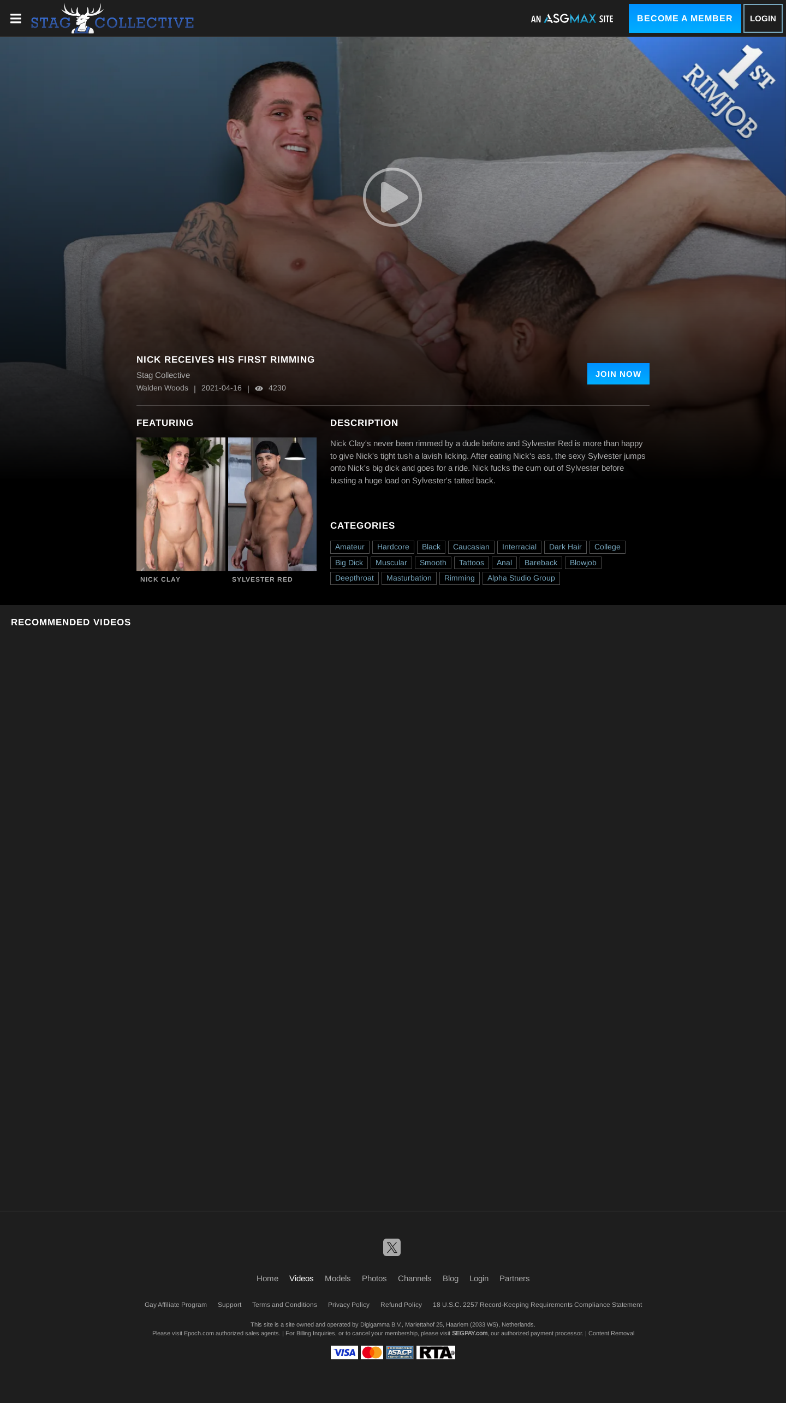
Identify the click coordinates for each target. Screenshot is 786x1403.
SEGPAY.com (469, 1333)
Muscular (391, 562)
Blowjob (583, 562)
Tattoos (471, 562)
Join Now (618, 373)
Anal (504, 562)
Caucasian (471, 546)
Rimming (459, 577)
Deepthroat (354, 577)
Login (763, 18)
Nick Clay (160, 579)
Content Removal (611, 1333)
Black (431, 546)
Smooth (433, 562)
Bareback (541, 562)
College (607, 546)
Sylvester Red (262, 579)
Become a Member (685, 18)
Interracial (519, 546)
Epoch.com (199, 1333)
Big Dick (349, 562)
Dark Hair (565, 546)
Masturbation (409, 577)
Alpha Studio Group (521, 577)
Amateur (350, 546)
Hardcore (393, 546)
